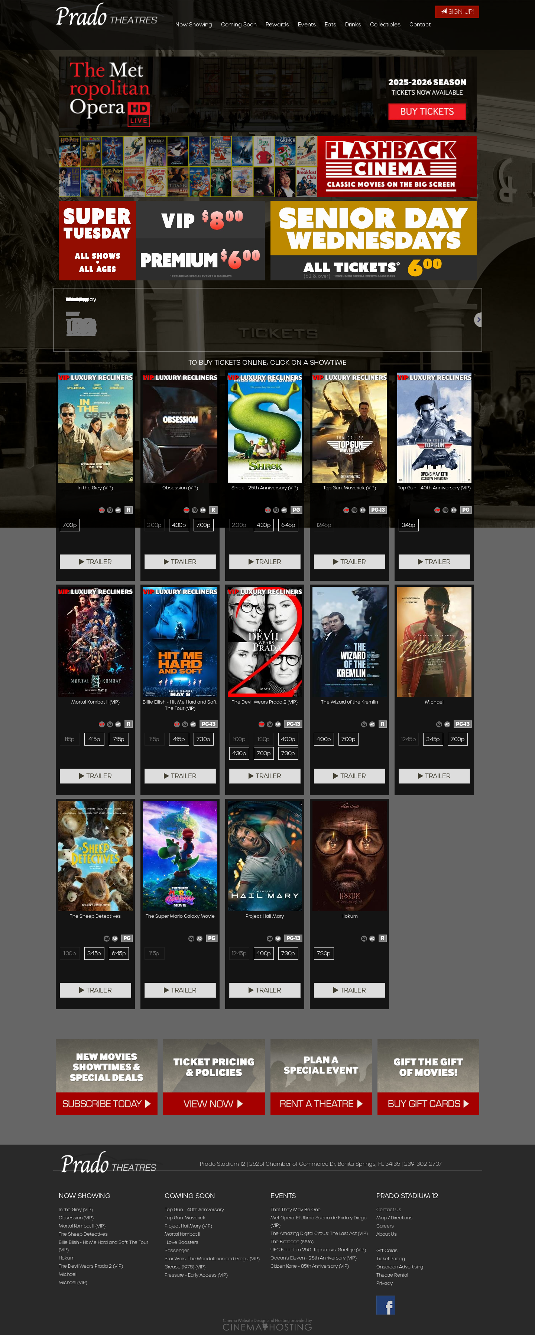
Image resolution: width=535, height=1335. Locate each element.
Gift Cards (387, 1250)
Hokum (67, 1258)
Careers (385, 1226)
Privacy (384, 1283)
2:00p (154, 525)
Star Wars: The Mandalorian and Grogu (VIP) (212, 1258)
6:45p (288, 525)
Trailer (95, 562)
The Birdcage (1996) (292, 1241)
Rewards (321, 42)
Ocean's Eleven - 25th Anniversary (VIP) (313, 1258)
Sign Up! (457, 11)
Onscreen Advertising (399, 1267)
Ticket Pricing (390, 1258)
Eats (374, 42)
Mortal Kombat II (182, 1234)
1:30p (263, 739)
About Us (386, 1234)
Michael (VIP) (73, 1282)
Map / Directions (394, 1218)
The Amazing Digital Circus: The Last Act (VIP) (319, 1233)
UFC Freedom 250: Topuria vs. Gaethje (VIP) (318, 1249)
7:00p (70, 525)
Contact (464, 42)
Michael (67, 1274)
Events (351, 42)
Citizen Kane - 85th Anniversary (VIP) (309, 1266)
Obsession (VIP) (76, 1218)
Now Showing (238, 42)
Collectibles (429, 42)
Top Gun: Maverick (185, 1218)
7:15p (118, 739)
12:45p (324, 525)
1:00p (239, 739)
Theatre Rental (392, 1275)
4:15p (94, 739)
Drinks (397, 42)
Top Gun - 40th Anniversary (194, 1209)
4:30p (179, 525)
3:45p (408, 525)
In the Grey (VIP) (76, 1209)
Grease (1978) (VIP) (185, 1267)
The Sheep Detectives (83, 1234)
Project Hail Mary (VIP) (188, 1226)
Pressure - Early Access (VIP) (196, 1275)
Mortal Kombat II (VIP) (82, 1226)
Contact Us (388, 1209)
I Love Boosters (181, 1242)
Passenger (177, 1250)
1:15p (69, 739)
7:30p (203, 739)
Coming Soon (283, 42)
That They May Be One (295, 1209)
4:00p (288, 739)
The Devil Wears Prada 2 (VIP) (91, 1266)
